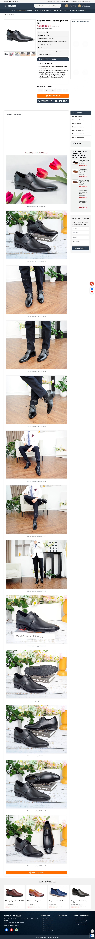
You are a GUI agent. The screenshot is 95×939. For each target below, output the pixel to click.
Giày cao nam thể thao (78, 126)
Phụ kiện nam (62, 915)
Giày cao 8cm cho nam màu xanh (83, 192)
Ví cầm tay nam (62, 918)
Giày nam (29, 10)
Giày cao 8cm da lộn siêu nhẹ (84, 161)
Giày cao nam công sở (78, 133)
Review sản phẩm (64, 1)
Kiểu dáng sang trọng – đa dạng (85, 36)
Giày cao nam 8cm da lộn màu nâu (83, 171)
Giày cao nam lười (76, 123)
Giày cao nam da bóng (78, 137)
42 (65, 90)
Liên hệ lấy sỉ (74, 1)
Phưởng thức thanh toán (81, 924)
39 (46, 90)
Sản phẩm (37, 10)
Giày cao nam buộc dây (78, 120)
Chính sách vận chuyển (80, 922)
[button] (5, 54)
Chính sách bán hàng (84, 1)
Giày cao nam (21, 10)
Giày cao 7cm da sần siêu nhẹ (80, 901)
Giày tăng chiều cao (77, 116)
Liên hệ (69, 10)
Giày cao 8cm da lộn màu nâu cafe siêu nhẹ (84, 181)
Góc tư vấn (56, 1)
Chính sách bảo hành (80, 918)
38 (40, 90)
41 (59, 90)
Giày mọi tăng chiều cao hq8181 (36, 901)
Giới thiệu (49, 1)
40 (53, 90)
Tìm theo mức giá (47, 10)
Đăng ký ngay (80, 248)
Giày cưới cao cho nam (78, 130)
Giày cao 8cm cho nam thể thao (83, 203)
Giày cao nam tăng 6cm (56, 901)
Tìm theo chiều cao (60, 10)
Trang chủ (12, 10)
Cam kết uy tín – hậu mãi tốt (85, 64)
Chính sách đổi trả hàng (81, 920)
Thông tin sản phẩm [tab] (14, 114)
